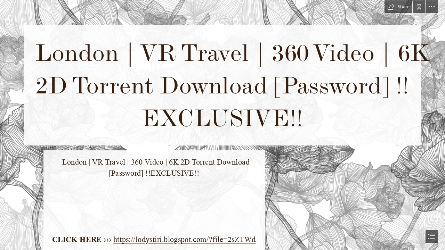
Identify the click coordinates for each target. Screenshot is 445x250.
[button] (398, 6)
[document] (222, 125)
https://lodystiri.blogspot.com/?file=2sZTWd (185, 239)
